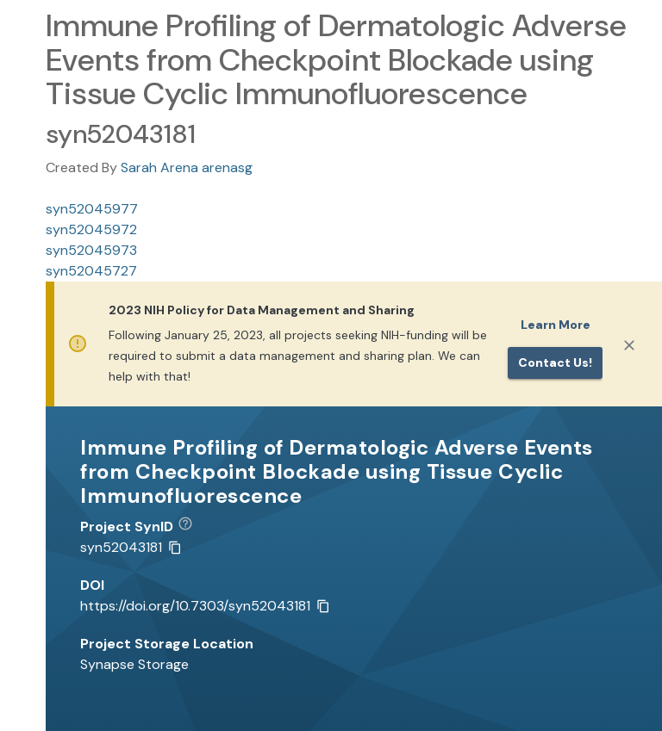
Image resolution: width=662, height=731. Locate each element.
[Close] (629, 345)
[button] (192, 527)
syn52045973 (91, 250)
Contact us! (555, 362)
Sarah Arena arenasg (187, 167)
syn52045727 (91, 271)
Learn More (555, 324)
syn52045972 (91, 229)
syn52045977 (92, 209)
